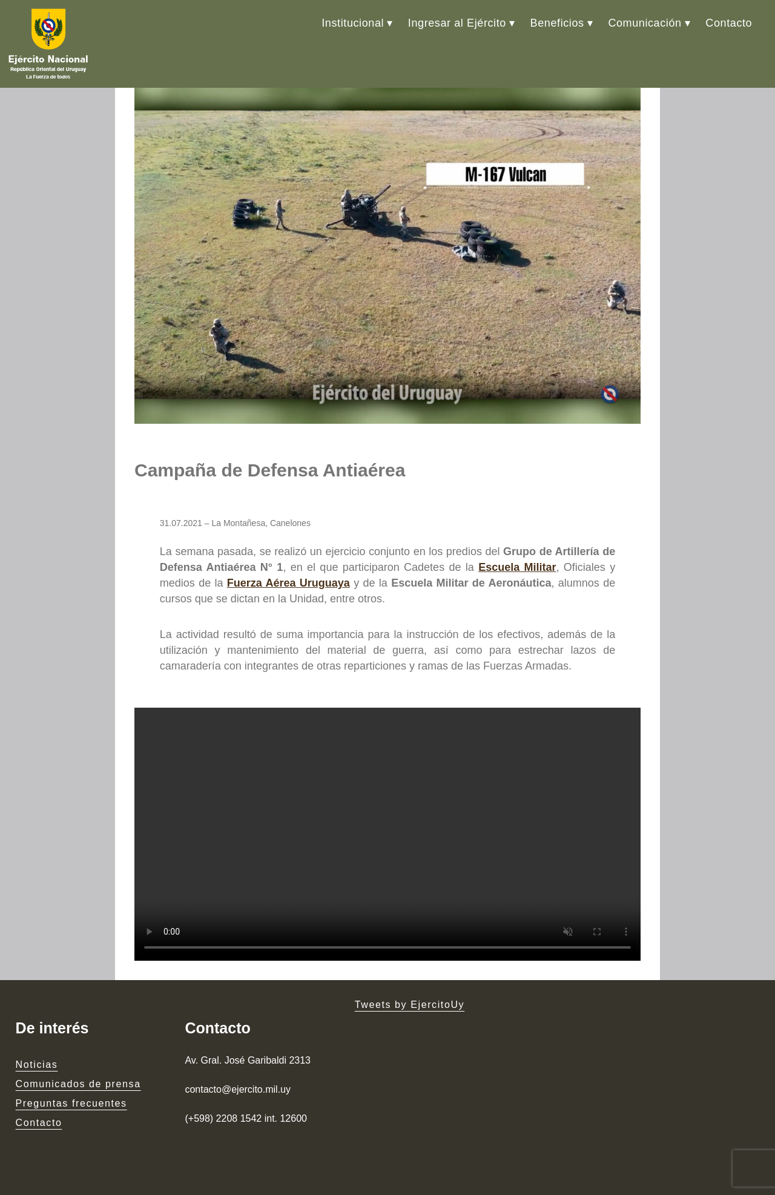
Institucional (353, 23)
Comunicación (644, 23)
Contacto (728, 23)
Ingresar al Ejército (457, 23)
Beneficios (557, 23)
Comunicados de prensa (78, 1084)
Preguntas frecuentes (71, 1103)
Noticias (37, 1064)
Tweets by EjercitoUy (409, 1004)
